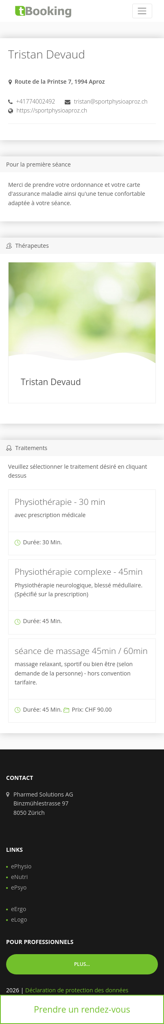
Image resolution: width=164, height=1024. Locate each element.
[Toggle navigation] (142, 11)
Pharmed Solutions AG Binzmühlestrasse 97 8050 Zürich (43, 803)
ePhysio (21, 866)
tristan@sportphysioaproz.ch (111, 101)
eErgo (18, 909)
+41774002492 (35, 101)
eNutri (19, 877)
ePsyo (18, 887)
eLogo (19, 919)
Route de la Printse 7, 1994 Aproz (60, 81)
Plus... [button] (82, 964)
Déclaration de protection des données (77, 990)
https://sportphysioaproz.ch (52, 110)
